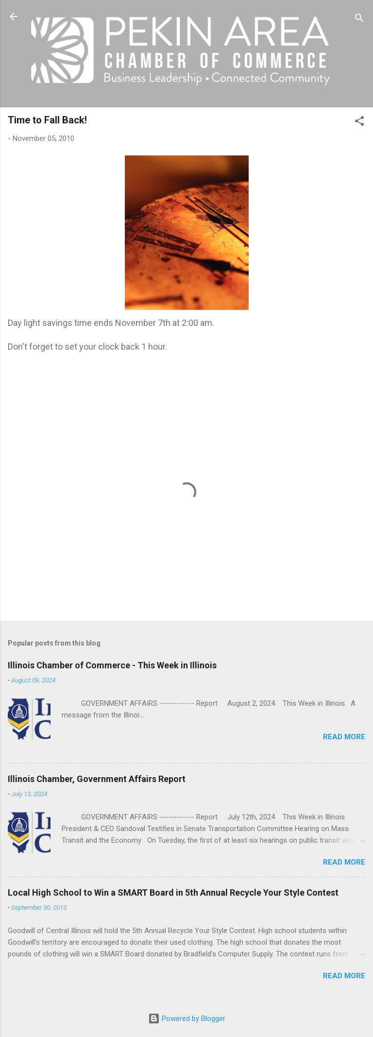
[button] (359, 122)
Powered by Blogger (186, 1018)
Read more (344, 736)
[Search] (359, 19)
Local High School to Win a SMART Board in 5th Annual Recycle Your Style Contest (173, 892)
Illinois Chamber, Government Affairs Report (97, 779)
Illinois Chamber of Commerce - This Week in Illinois (112, 665)
